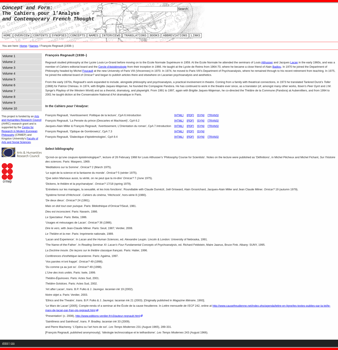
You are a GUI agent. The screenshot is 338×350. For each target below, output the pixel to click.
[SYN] (200, 115)
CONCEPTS (77, 35)
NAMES (93, 35)
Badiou (276, 66)
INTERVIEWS (111, 35)
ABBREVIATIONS (175, 35)
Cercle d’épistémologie (112, 66)
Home (23, 45)
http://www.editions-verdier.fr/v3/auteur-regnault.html (107, 315)
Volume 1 (8, 56)
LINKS (195, 35)
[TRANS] (213, 115)
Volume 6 (8, 85)
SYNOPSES (59, 35)
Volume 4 (8, 73)
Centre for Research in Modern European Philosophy (20, 131)
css (12, 343)
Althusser (267, 62)
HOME (7, 35)
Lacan (294, 62)
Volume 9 (8, 102)
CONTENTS (40, 35)
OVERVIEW (22, 35)
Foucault (87, 70)
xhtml (5, 343)
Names (33, 45)
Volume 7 (8, 91)
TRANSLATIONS (135, 35)
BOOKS (154, 35)
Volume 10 (9, 108)
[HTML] (178, 115)
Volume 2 (8, 62)
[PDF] (190, 115)
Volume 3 (8, 67)
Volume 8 (8, 96)
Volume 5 (8, 79)
